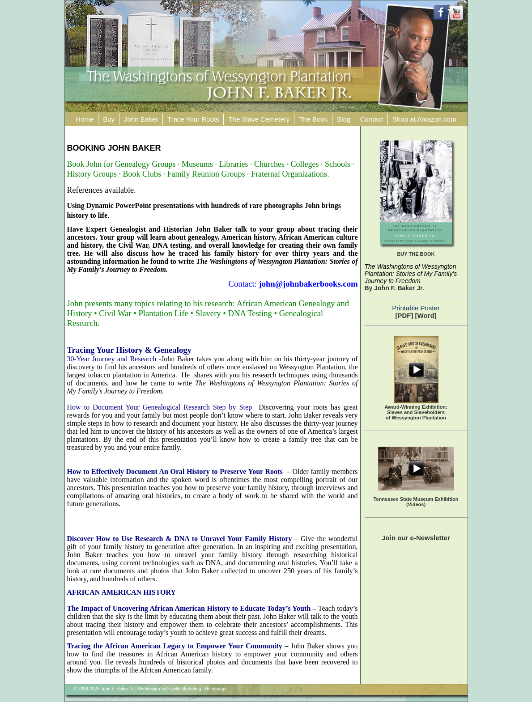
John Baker (141, 119)
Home (85, 119)
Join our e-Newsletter (416, 537)
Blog (343, 119)
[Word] (426, 315)
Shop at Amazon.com (424, 119)
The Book (313, 119)
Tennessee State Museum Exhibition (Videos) (416, 501)
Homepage (216, 688)
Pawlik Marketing (184, 688)
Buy (109, 119)
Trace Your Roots (193, 119)
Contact (371, 119)
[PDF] (404, 315)
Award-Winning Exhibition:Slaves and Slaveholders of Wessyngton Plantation (415, 412)
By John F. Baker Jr (394, 288)
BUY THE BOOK (415, 254)
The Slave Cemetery (258, 119)
